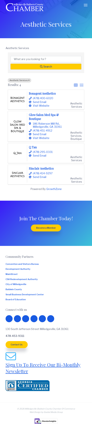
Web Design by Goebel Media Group (46, 412)
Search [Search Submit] (46, 66)
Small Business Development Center (25, 294)
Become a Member (46, 228)
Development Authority (18, 269)
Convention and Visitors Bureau (22, 264)
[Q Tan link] (17, 153)
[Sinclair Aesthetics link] (17, 174)
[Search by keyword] (46, 59)
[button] (75, 85)
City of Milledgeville (16, 284)
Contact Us (16, 344)
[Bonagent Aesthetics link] (17, 99)
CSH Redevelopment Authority (22, 279)
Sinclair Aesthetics (41, 168)
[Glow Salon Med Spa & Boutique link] (17, 126)
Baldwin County (14, 289)
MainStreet (12, 274)
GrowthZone (54, 189)
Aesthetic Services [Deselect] (19, 80)
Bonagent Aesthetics (42, 93)
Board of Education (16, 299)
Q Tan (33, 147)
